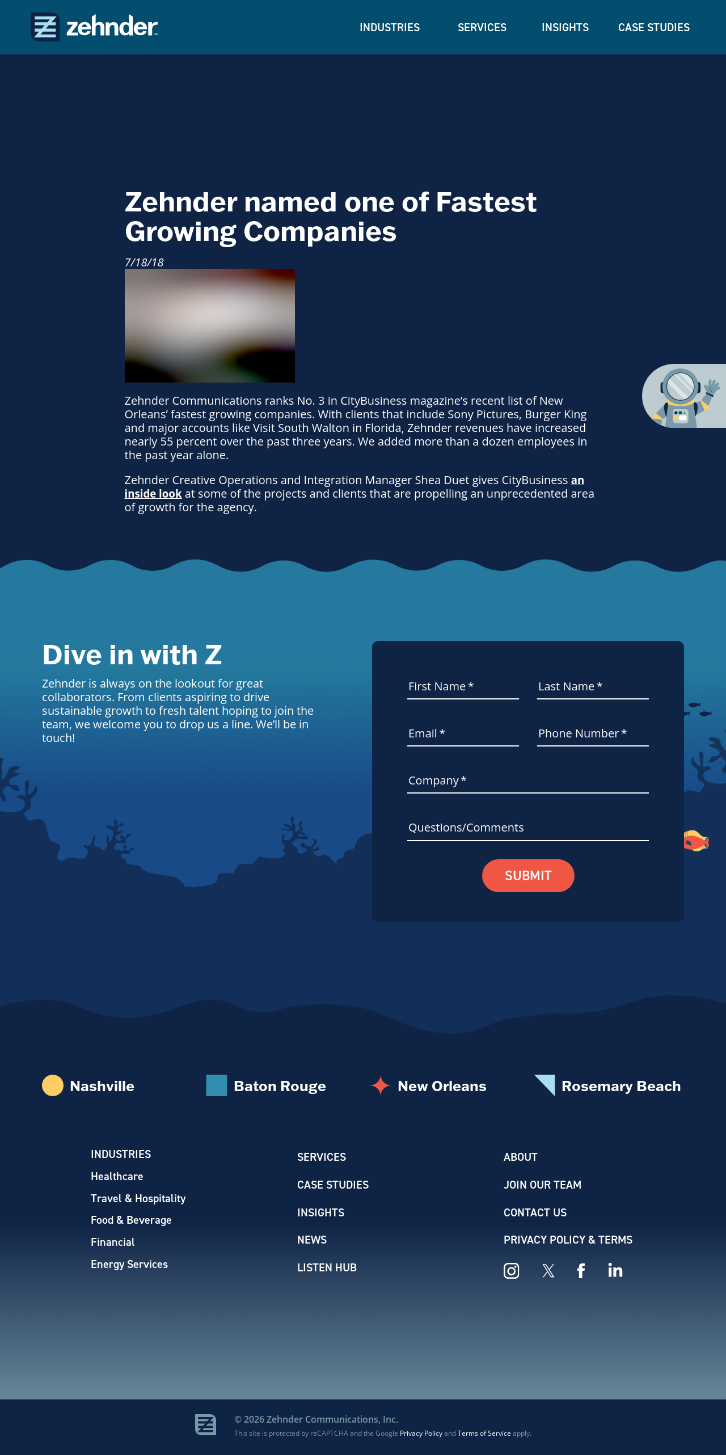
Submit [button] (528, 876)
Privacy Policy (421, 1434)
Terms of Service (484, 1434)
